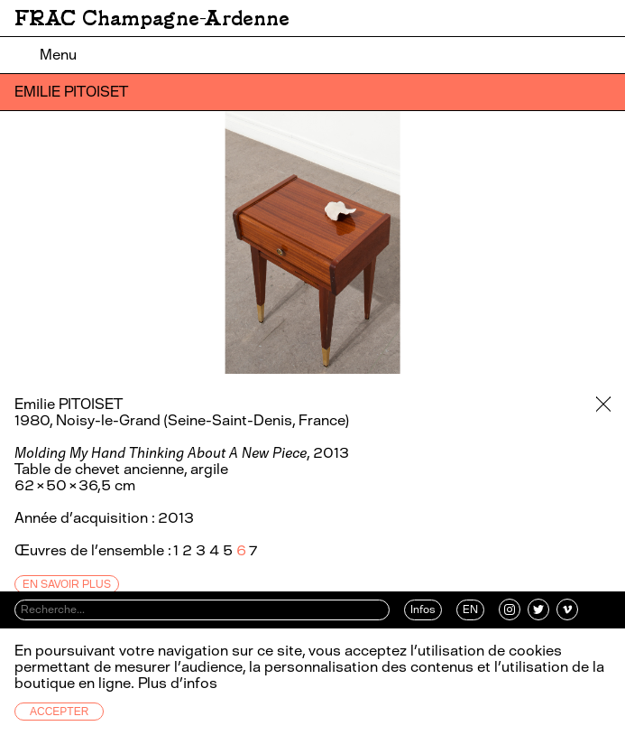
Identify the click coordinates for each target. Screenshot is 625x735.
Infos (423, 609)
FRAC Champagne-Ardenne (152, 18)
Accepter (59, 711)
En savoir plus (67, 584)
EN (470, 609)
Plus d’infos (175, 683)
